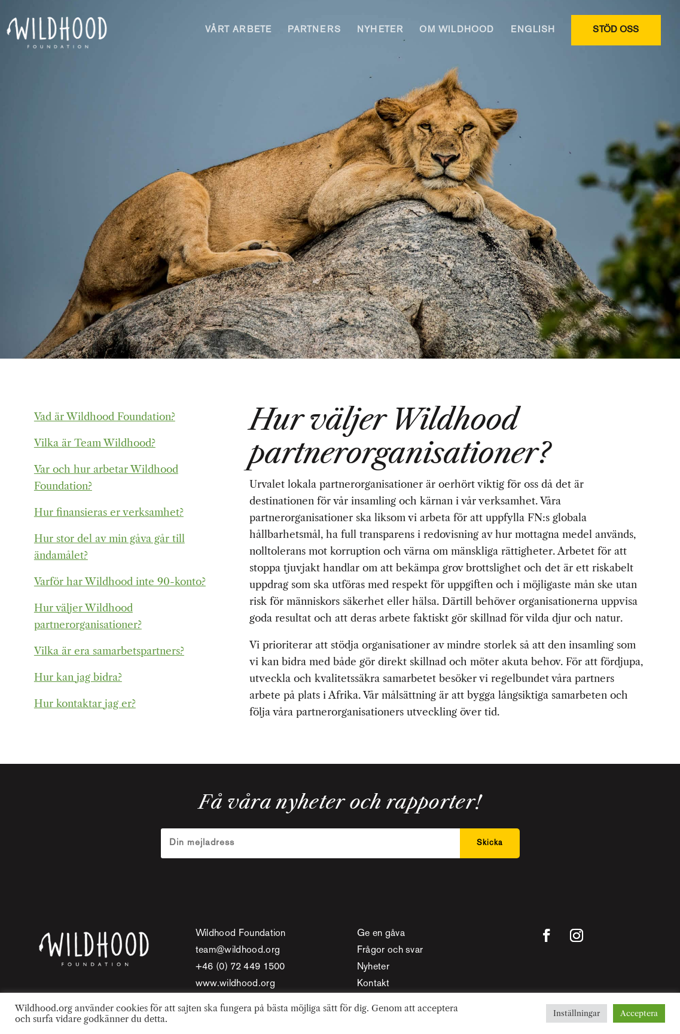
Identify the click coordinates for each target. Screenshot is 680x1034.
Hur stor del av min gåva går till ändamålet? (109, 547)
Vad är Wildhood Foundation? (104, 417)
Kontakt (373, 984)
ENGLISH (533, 30)
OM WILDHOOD (456, 30)
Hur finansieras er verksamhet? (109, 512)
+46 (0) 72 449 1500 (240, 967)
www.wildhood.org (235, 984)
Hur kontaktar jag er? (85, 703)
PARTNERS (314, 30)
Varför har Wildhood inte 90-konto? (120, 582)
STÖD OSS (616, 30)
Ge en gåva (381, 933)
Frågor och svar (390, 950)
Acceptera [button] (639, 1013)
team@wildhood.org (238, 950)
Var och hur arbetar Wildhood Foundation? (106, 477)
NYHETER (380, 30)
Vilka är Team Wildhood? (94, 443)
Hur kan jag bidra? (78, 677)
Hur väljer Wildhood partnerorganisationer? (88, 616)
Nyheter (373, 967)
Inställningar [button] (576, 1013)
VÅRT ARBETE (238, 30)
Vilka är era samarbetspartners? (109, 651)
